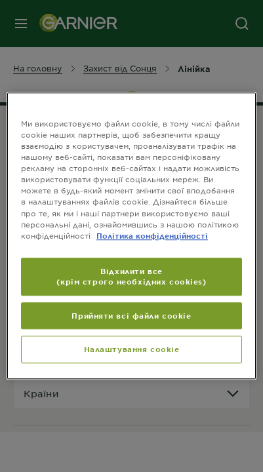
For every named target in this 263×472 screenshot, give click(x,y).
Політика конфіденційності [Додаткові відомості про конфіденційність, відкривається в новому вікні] (152, 235)
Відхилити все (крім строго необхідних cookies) (131, 276)
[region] (131, 236)
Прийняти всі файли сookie (131, 315)
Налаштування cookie (132, 349)
